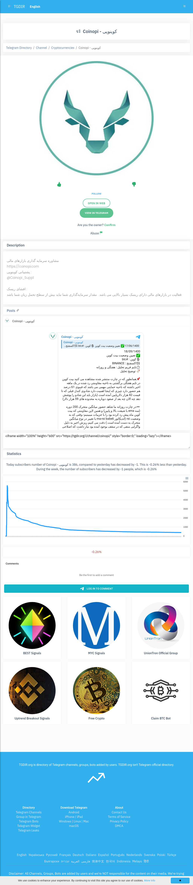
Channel (41, 48)
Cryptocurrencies (62, 48)
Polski (161, 855)
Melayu (137, 861)
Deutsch (78, 855)
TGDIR (19, 6)
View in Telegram (96, 213)
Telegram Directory (19, 48)
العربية (75, 861)
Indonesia (123, 861)
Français (65, 855)
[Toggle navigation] (184, 6)
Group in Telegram (28, 817)
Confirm (110, 225)
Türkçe (171, 855)
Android (74, 812)
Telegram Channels (28, 812)
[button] (186, 478)
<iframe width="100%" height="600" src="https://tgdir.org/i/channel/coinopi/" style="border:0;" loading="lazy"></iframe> (96, 440)
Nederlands (134, 855)
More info (149, 880)
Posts (11, 310)
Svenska (149, 855)
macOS (74, 826)
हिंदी (146, 861)
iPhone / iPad (74, 817)
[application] (96, 509)
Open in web (96, 203)
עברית (65, 861)
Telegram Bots (28, 821)
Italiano (91, 855)
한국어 (110, 861)
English (22, 855)
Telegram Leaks (28, 830)
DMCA (119, 826)
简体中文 (98, 861)
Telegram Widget (28, 826)
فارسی (85, 861)
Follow (96, 193)
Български (51, 861)
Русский (51, 855)
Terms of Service (119, 817)
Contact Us (119, 812)
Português (118, 855)
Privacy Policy (119, 821)
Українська (36, 855)
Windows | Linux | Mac (74, 821)
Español (103, 855)
